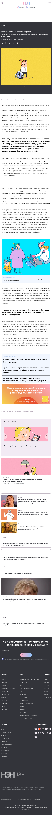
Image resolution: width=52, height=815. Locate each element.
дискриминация (28, 99)
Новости (6, 443)
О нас (2, 729)
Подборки (4, 700)
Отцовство (5, 566)
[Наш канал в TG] (35, 729)
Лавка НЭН (4, 741)
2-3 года (46, 688)
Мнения (3, 25)
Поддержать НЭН (6, 744)
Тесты (3, 706)
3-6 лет (3, 99)
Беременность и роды (8, 688)
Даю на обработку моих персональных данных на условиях (26, 659)
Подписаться (26, 655)
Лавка (20, 7)
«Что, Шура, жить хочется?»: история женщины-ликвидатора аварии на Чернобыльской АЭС (31, 527)
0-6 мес (46, 679)
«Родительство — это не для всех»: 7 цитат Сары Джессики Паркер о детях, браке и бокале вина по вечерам (33, 501)
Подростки (47, 697)
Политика (4, 756)
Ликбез (20, 510)
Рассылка (30, 7)
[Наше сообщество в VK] (46, 729)
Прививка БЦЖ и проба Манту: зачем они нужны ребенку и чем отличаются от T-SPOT (33, 513)
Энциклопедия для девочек (29, 715)
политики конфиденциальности (41, 659)
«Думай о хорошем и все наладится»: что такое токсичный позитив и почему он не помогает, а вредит (24, 380)
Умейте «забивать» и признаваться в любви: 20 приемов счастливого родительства (22, 480)
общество (10, 99)
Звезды (22, 709)
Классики (23, 712)
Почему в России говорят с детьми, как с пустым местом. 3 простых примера (25, 361)
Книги (22, 706)
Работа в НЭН (5, 738)
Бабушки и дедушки (26, 688)
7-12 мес (46, 682)
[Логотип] (26, 3)
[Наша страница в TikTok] (39, 733)
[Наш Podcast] (49, 733)
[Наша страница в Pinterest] (42, 733)
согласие (9, 659)
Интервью (21, 523)
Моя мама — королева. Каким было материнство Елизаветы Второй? (23, 624)
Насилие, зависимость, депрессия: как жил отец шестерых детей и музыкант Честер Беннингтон (25, 544)
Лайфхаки (6, 477)
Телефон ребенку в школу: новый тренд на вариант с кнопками (25, 446)
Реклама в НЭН (6, 732)
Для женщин (5, 694)
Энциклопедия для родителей (29, 679)
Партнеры (4, 709)
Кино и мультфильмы (26, 703)
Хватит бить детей (26, 718)
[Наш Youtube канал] (46, 733)
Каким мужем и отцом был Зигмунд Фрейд (17, 573)
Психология (23, 697)
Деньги (22, 691)
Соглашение (5, 750)
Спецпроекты (5, 735)
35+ (21, 685)
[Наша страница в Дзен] (35, 733)
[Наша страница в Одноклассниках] (49, 729)
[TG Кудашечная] (39, 729)
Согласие (4, 753)
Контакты (4, 747)
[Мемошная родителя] (42, 729)
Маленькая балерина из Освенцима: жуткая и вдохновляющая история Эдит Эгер (24, 600)
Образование (24, 700)
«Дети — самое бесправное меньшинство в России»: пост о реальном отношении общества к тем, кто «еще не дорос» (26, 370)
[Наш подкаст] (35, 737)
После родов (5, 691)
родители (18, 99)
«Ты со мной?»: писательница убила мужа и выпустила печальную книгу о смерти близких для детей (25, 558)
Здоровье (23, 694)
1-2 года (46, 685)
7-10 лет (46, 694)
